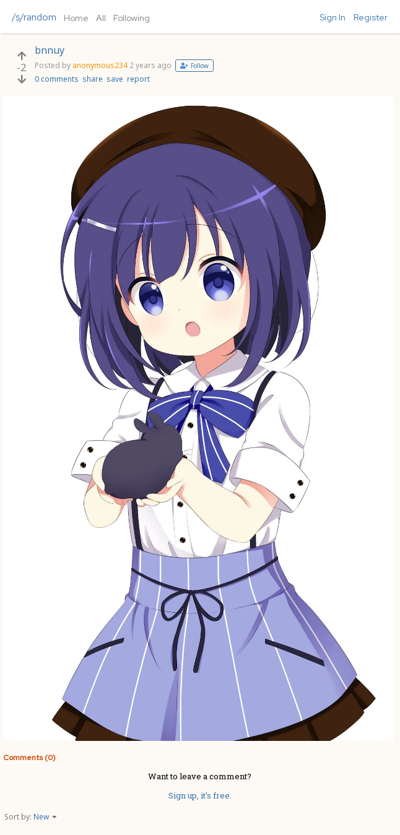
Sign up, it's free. (200, 795)
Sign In (333, 17)
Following (131, 18)
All (101, 18)
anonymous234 (100, 65)
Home (76, 18)
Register (371, 17)
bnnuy (49, 50)
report (138, 79)
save (115, 79)
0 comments (57, 79)
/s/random (34, 17)
